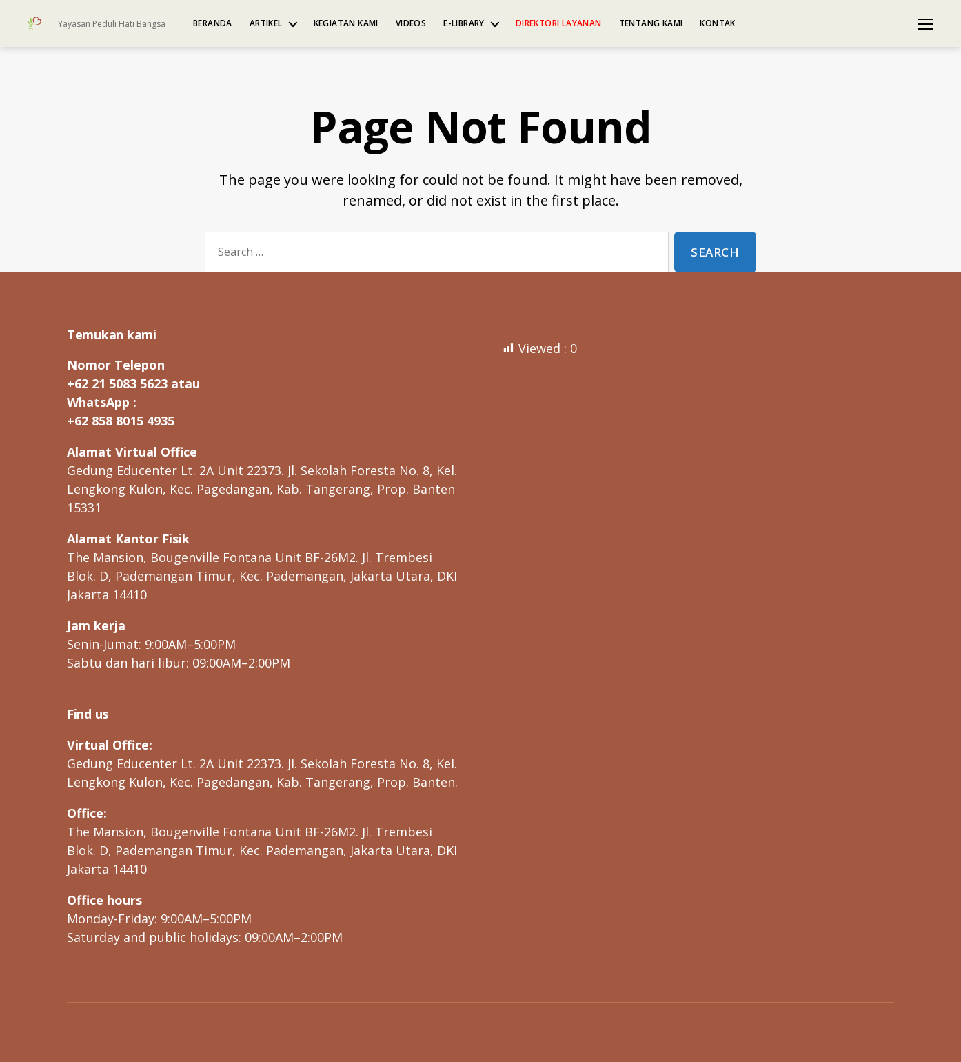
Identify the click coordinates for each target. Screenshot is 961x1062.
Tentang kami (651, 23)
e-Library (464, 23)
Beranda (212, 23)
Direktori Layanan (559, 23)
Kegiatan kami (346, 23)
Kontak (717, 23)
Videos (411, 23)
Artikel (266, 23)
